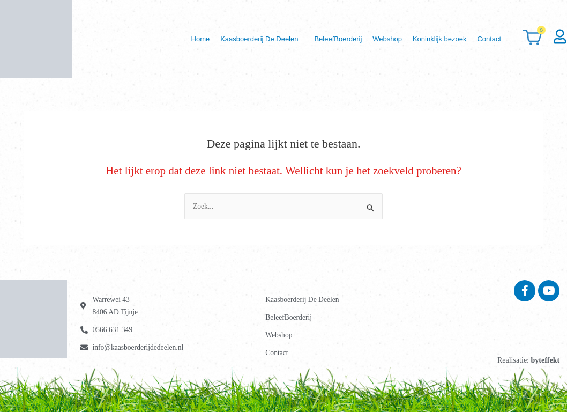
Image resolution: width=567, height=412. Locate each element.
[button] (238, 38)
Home (171, 39)
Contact (487, 39)
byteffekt (545, 360)
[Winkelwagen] (533, 39)
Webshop (374, 39)
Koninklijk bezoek (432, 39)
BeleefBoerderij (320, 39)
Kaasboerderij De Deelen (235, 39)
